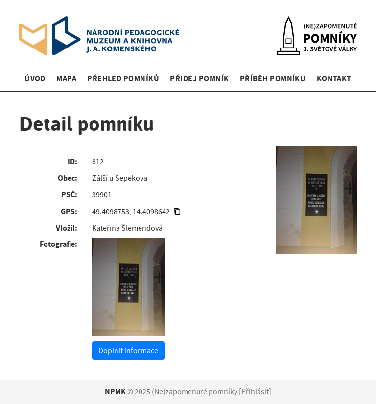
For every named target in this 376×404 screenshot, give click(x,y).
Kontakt (334, 78)
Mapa (66, 78)
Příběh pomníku (273, 78)
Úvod (35, 78)
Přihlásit (255, 392)
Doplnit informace (128, 351)
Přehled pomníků (123, 78)
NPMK (115, 391)
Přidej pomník (199, 78)
